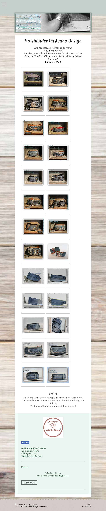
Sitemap (33, 504)
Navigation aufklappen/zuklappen (53, 4)
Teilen (25, 443)
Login (89, 504)
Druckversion (22, 504)
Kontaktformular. (62, 476)
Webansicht (86, 506)
